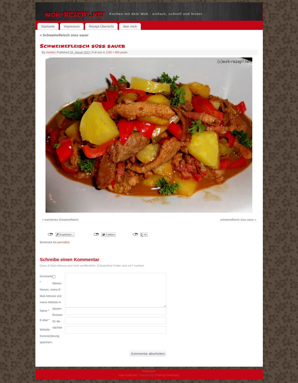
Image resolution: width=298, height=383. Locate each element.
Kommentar (46, 279)
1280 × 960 (112, 52)
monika (50, 52)
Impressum (72, 26)
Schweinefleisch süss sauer (64, 35)
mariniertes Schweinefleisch (61, 219)
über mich (130, 26)
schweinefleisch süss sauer (237, 219)
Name (44, 310)
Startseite (48, 26)
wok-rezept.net (75, 13)
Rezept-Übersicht (101, 26)
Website (45, 329)
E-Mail (44, 320)
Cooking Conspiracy (167, 375)
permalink (64, 242)
